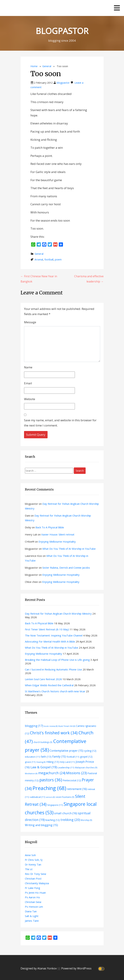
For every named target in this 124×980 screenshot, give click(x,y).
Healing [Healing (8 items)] (41, 762)
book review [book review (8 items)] (51, 726)
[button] (117, 8)
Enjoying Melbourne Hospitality (57, 541)
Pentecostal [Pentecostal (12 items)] (72, 780)
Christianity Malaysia (37, 883)
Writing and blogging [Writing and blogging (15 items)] (41, 825)
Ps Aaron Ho (32, 897)
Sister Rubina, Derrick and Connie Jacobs (66, 567)
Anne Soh (30, 855)
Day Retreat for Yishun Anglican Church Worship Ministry (58, 613)
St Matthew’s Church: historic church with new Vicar (55, 691)
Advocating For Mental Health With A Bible (50, 641)
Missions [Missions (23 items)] (76, 773)
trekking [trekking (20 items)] (70, 819)
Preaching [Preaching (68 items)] (49, 788)
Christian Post (33, 878)
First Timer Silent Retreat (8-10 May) (47, 629)
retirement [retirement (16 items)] (77, 789)
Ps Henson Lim (34, 906)
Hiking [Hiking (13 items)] (52, 761)
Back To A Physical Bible (49, 527)
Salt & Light (31, 916)
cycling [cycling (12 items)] (90, 750)
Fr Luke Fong (32, 888)
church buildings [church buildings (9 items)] (42, 742)
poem (58, 259)
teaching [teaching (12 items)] (52, 820)
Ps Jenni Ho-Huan (35, 892)
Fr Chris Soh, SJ (33, 859)
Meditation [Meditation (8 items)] (31, 773)
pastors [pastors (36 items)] (50, 780)
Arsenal (39, 259)
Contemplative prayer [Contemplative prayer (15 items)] (66, 751)
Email (28, 383)
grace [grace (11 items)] (30, 761)
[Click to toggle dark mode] (102, 968)
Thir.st (29, 869)
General (46, 66)
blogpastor (63, 82)
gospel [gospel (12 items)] (86, 756)
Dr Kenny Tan (33, 864)
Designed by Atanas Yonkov (39, 968)
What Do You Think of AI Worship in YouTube (69, 548)
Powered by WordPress (76, 968)
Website (29, 399)
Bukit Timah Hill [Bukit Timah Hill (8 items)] (66, 726)
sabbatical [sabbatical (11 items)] (37, 797)
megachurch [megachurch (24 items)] (51, 773)
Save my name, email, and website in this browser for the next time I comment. (60, 423)
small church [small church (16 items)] (65, 813)
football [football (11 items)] (73, 756)
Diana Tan (31, 911)
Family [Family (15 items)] (59, 756)
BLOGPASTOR (62, 30)
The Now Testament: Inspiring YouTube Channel (53, 635)
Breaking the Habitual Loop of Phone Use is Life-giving (57, 659)
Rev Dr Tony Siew (35, 874)
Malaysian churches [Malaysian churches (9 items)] (86, 767)
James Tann (32, 920)
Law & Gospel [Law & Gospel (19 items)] (43, 767)
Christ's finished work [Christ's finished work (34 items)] (54, 733)
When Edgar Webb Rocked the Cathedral (49, 685)
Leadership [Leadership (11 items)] (66, 767)
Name (28, 367)
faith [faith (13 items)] (46, 756)
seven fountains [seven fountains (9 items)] (65, 797)
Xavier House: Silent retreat (57, 534)
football (48, 259)
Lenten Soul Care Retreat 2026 (43, 679)
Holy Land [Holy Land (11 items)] (67, 761)
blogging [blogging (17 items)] (34, 726)
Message (30, 322)
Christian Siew (33, 902)
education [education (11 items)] (32, 756)
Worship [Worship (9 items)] (86, 820)
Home (34, 66)
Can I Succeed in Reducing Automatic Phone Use (53, 669)
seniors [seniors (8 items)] (50, 797)
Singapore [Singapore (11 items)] (55, 804)
